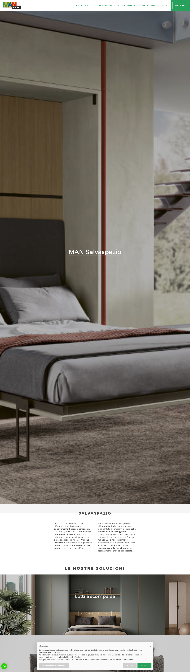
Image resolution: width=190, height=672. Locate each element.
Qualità (114, 5)
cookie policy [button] (56, 652)
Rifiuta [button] (130, 665)
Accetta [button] (144, 665)
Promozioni (129, 5)
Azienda (77, 5)
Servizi (103, 5)
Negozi (155, 5)
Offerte (143, 5)
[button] (4, 666)
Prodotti (90, 5)
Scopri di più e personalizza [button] (54, 665)
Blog (165, 5)
